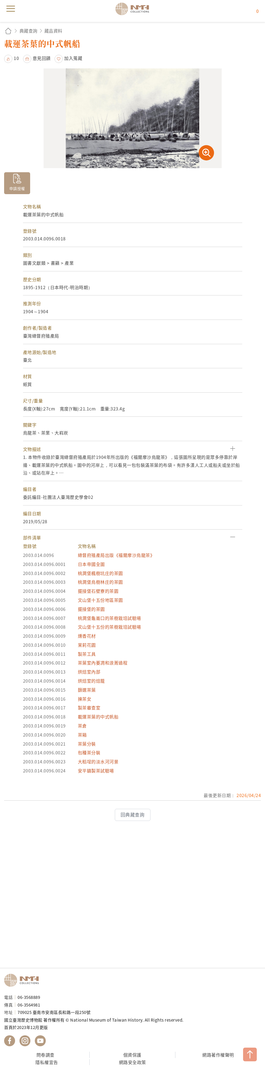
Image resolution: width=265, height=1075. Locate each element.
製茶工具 (87, 654)
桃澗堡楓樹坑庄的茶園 (100, 573)
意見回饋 (42, 58)
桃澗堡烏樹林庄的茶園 (100, 582)
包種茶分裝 (89, 752)
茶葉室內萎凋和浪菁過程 (103, 662)
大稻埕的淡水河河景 (98, 761)
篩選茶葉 (87, 689)
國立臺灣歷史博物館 (23, 980)
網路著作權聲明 (218, 1055)
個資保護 (132, 1055)
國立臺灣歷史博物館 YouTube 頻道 (40, 1040)
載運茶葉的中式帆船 (98, 716)
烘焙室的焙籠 (91, 680)
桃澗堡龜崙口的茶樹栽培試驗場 (109, 618)
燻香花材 (87, 636)
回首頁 (8, 31)
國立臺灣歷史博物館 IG (24, 1040)
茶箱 (82, 734)
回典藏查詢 (133, 814)
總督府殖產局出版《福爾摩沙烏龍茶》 (116, 555)
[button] (132, 449)
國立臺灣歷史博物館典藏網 (134, 8)
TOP (250, 1054)
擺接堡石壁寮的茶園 (98, 591)
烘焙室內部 (89, 671)
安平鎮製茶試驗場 (96, 770)
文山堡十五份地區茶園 (100, 600)
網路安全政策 (132, 1062)
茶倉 (82, 725)
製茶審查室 (89, 707)
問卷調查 (45, 1055)
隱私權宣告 (46, 1062)
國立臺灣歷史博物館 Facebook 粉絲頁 (9, 1040)
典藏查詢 (28, 30)
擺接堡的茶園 (91, 609)
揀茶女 (85, 698)
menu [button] (10, 8)
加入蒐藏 (73, 58)
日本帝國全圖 (91, 564)
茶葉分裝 (87, 743)
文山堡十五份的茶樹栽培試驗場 (109, 626)
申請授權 (17, 188)
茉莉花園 (87, 645)
